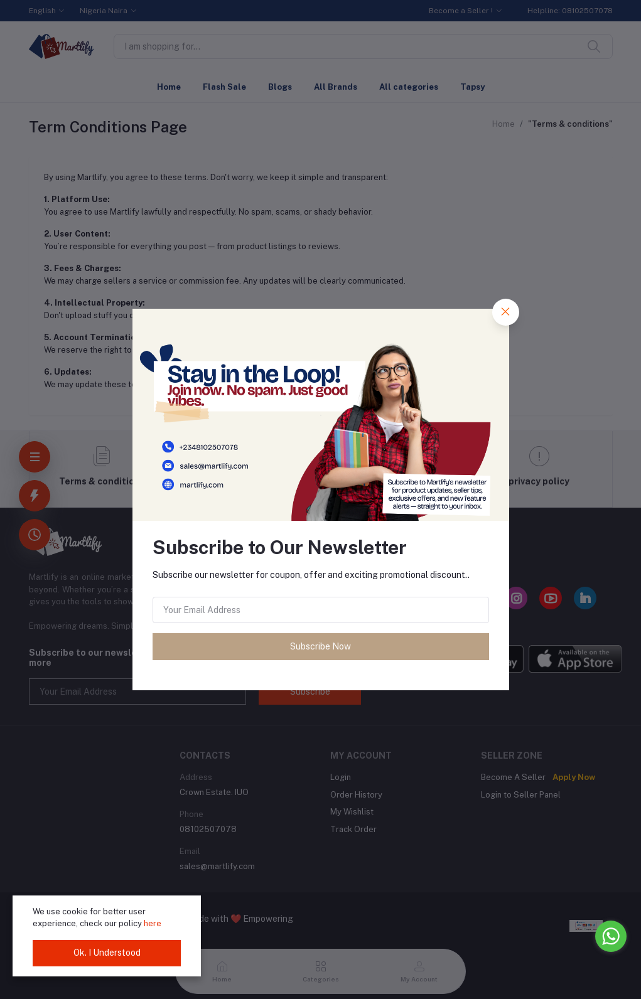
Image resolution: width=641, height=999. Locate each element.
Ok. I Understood (107, 953)
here (152, 923)
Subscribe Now (320, 646)
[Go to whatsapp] (611, 936)
